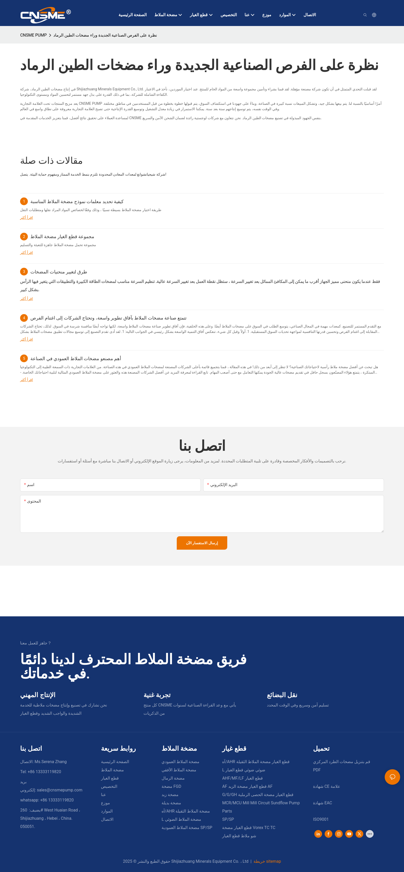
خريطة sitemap (266, 861)
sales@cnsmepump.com (59, 790)
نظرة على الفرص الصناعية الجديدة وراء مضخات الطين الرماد (105, 35)
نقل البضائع (282, 695)
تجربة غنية (157, 695)
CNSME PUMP (33, 35)
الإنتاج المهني (37, 695)
